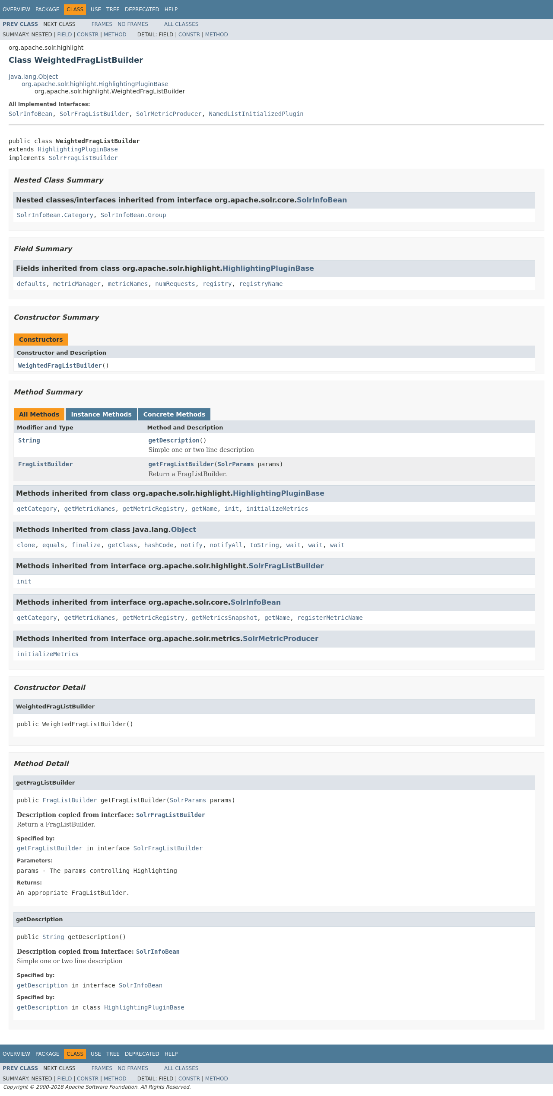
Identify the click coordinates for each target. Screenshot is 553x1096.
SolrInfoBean (30, 113)
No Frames (133, 24)
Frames (102, 24)
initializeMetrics (277, 508)
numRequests (175, 283)
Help (171, 9)
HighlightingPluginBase (78, 149)
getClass (122, 545)
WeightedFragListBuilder (60, 365)
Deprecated (142, 9)
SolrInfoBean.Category (55, 215)
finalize (85, 545)
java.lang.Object (33, 76)
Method (115, 35)
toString (264, 545)
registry (217, 283)
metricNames (128, 283)
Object (184, 530)
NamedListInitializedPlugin (256, 113)
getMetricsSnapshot (224, 617)
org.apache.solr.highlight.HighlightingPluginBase (95, 83)
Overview (16, 9)
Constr (88, 35)
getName (204, 508)
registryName (261, 283)
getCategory (37, 508)
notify (192, 545)
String (29, 440)
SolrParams (236, 464)
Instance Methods (101, 414)
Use (96, 9)
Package (47, 9)
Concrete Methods (174, 414)
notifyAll (226, 545)
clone (26, 545)
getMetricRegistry (153, 508)
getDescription (174, 440)
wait (293, 545)
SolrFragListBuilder (94, 113)
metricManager (77, 283)
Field (64, 35)
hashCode (158, 545)
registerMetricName (330, 617)
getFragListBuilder (181, 464)
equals (53, 545)
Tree (113, 9)
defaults (31, 283)
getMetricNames (89, 508)
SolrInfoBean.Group (133, 215)
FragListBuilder (45, 464)
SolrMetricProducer (169, 113)
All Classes (181, 24)
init (231, 508)
